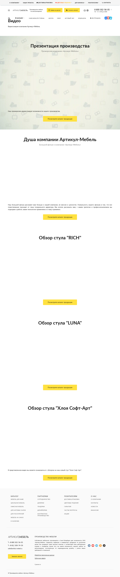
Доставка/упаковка (71, 499)
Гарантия (67, 506)
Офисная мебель (17, 506)
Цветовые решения (71, 503)
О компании (96, 499)
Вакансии (95, 510)
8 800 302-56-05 (102, 9)
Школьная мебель (18, 503)
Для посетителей (17, 514)
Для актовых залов (18, 510)
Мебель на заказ (17, 517)
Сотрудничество (44, 499)
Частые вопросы (70, 510)
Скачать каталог (72, 10)
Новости (94, 506)
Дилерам (41, 503)
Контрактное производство (43, 514)
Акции (66, 514)
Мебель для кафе (17, 499)
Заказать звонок (17, 556)
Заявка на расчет (55, 10)
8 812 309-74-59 (16, 545)
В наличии (15, 521)
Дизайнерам (42, 510)
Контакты (94, 503)
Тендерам (41, 506)
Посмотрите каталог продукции (60, 119)
